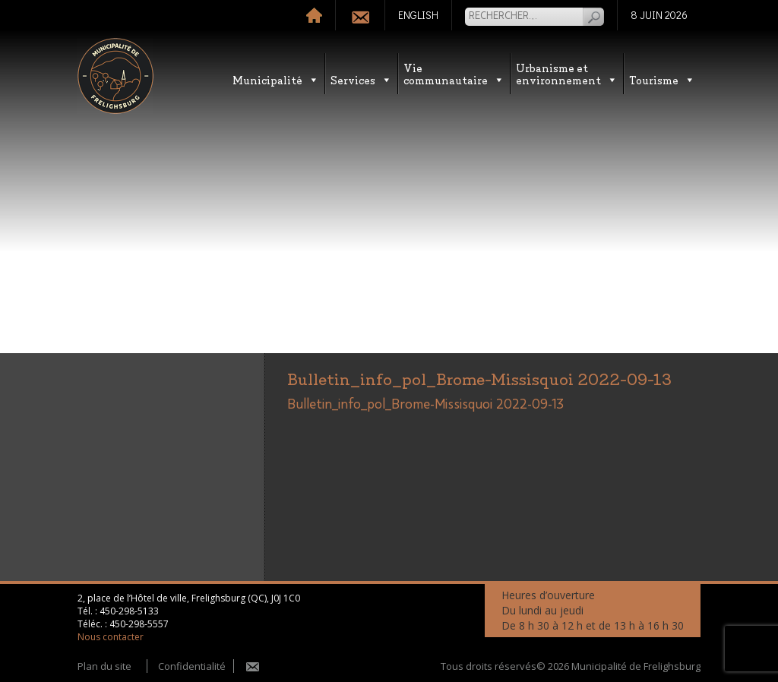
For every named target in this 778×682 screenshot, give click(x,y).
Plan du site (104, 666)
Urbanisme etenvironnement (567, 73)
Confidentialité (192, 666)
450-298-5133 (129, 611)
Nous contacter (110, 636)
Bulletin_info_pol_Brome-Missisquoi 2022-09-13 (425, 405)
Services (361, 79)
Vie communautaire (453, 73)
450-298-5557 (139, 623)
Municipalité (275, 79)
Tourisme (662, 79)
